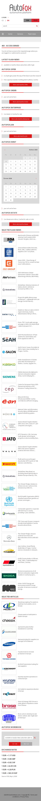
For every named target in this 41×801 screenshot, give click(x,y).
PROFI (35, 20)
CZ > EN (14, 744)
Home (10, 34)
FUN (27, 20)
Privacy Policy (24, 797)
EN (8, 20)
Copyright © (25, 795)
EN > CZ (26, 744)
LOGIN (5, 17)
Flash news (32, 34)
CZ (3, 20)
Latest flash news (10, 59)
